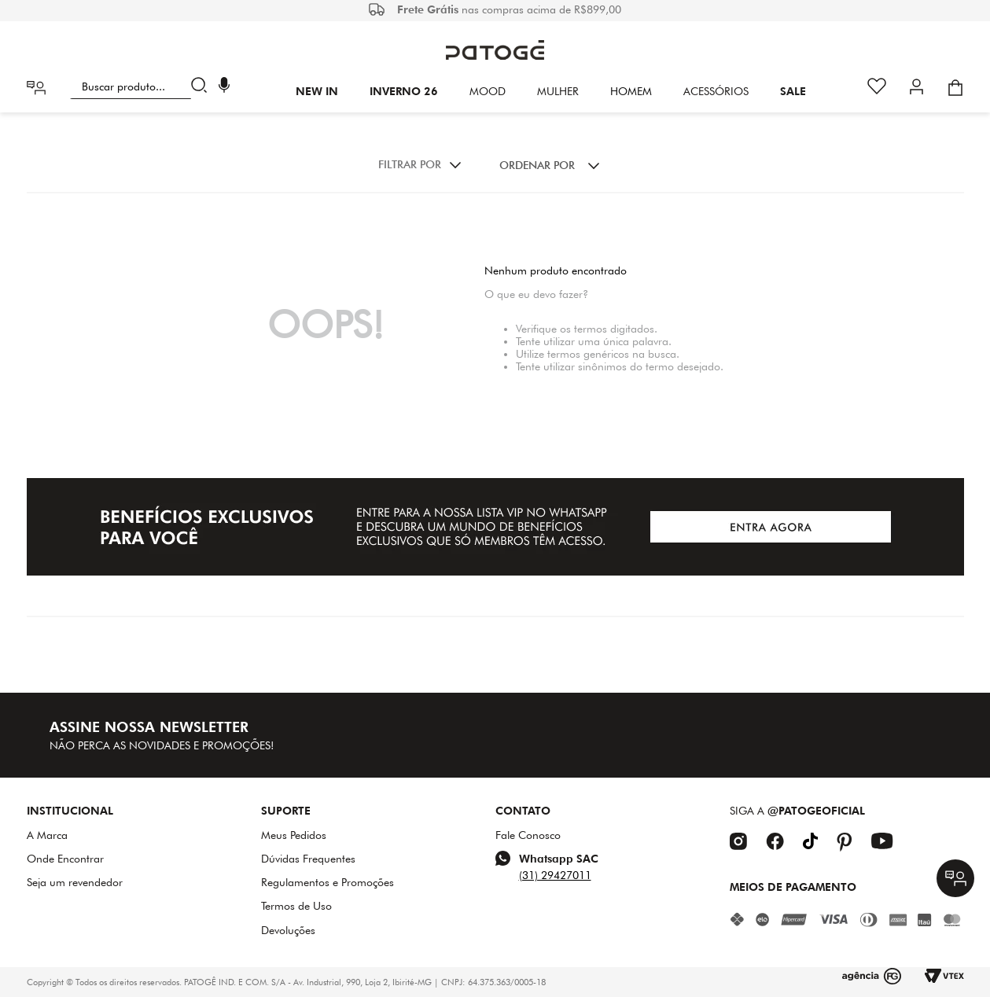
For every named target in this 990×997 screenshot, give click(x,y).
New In (317, 91)
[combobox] (142, 86)
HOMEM (631, 91)
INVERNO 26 (404, 91)
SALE (793, 91)
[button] (224, 87)
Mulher (558, 91)
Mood (487, 91)
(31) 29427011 (555, 875)
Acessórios (716, 91)
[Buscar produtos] (202, 86)
